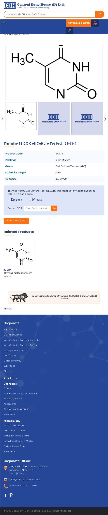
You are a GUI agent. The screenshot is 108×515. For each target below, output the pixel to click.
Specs (16, 200)
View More (9, 414)
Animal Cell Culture (14, 425)
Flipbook (8, 371)
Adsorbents (10, 404)
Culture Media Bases (15, 446)
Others (7, 388)
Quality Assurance (14, 350)
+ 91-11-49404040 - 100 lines (23, 485)
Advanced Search (79, 23)
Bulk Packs (9, 366)
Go (54, 208)
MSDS (37, 200)
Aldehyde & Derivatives (16, 409)
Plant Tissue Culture (14, 431)
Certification (10, 356)
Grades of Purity (12, 361)
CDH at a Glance (13, 335)
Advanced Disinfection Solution (21, 394)
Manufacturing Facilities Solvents (21, 340)
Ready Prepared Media (16, 436)
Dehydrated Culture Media (18, 441)
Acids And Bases (13, 399)
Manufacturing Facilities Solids (20, 345)
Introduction (10, 330)
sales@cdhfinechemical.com (24, 479)
